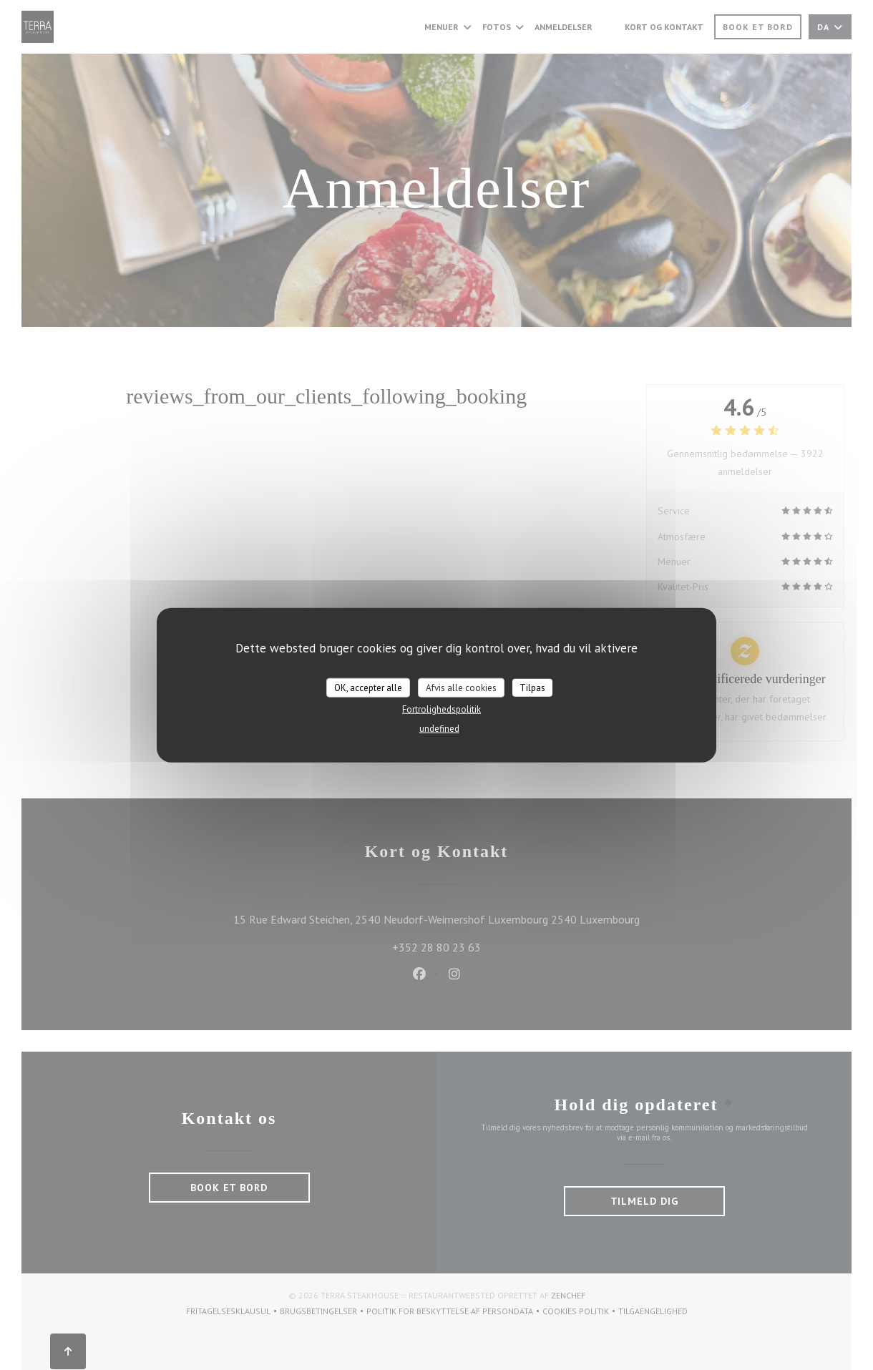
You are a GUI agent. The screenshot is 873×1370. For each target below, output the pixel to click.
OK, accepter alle (368, 687)
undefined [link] (439, 729)
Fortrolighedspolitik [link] (441, 709)
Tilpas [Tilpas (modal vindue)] (532, 687)
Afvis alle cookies (461, 687)
